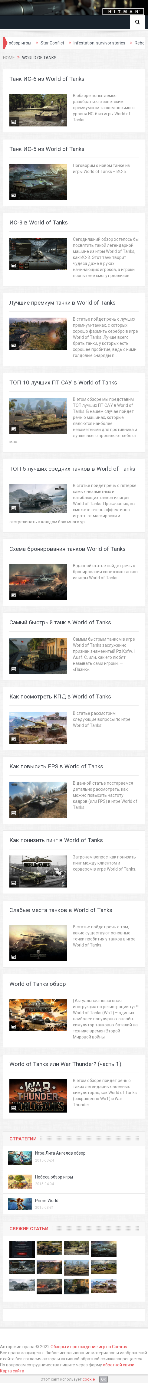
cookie (89, 1379)
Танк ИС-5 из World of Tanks (46, 148)
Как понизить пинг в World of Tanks (56, 840)
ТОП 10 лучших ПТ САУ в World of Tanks (63, 382)
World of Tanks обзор (37, 983)
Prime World (46, 1200)
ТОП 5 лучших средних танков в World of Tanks (72, 468)
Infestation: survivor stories (110, 43)
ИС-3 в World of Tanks (38, 222)
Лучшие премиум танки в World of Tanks (62, 302)
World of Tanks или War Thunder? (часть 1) (65, 1064)
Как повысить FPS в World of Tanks (56, 766)
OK (103, 1379)
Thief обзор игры (24, 43)
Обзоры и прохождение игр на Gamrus (89, 1346)
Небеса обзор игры (54, 1177)
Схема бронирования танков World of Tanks (67, 548)
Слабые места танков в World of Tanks (60, 910)
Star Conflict (62, 43)
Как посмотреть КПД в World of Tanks (60, 696)
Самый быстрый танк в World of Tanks (60, 622)
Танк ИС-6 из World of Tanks (46, 78)
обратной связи (118, 1364)
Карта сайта (12, 1370)
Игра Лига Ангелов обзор (60, 1153)
